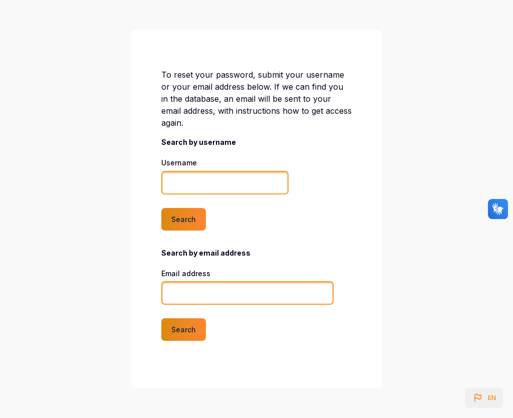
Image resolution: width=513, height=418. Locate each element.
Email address (185, 273)
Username (179, 162)
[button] (484, 398)
